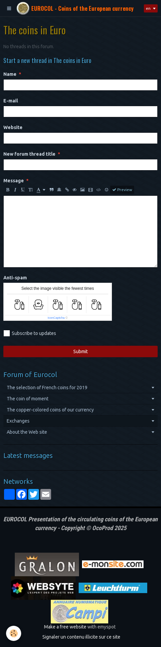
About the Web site (27, 432)
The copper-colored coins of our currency (50, 409)
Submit (80, 351)
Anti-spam (15, 277)
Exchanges (18, 421)
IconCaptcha (56, 317)
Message (13, 180)
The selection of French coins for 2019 (47, 387)
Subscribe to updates (29, 333)
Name (9, 74)
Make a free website (65, 626)
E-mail (10, 100)
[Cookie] (13, 633)
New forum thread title (29, 154)
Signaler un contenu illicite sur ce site (81, 637)
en (148, 8)
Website (13, 127)
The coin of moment (27, 398)
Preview (122, 189)
